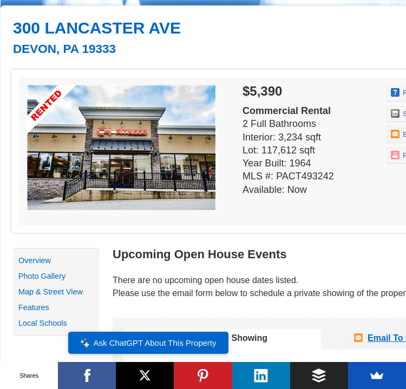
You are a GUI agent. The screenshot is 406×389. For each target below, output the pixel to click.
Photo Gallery (42, 276)
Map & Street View (50, 291)
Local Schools (42, 323)
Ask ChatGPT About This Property (148, 343)
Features (33, 307)
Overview (34, 260)
